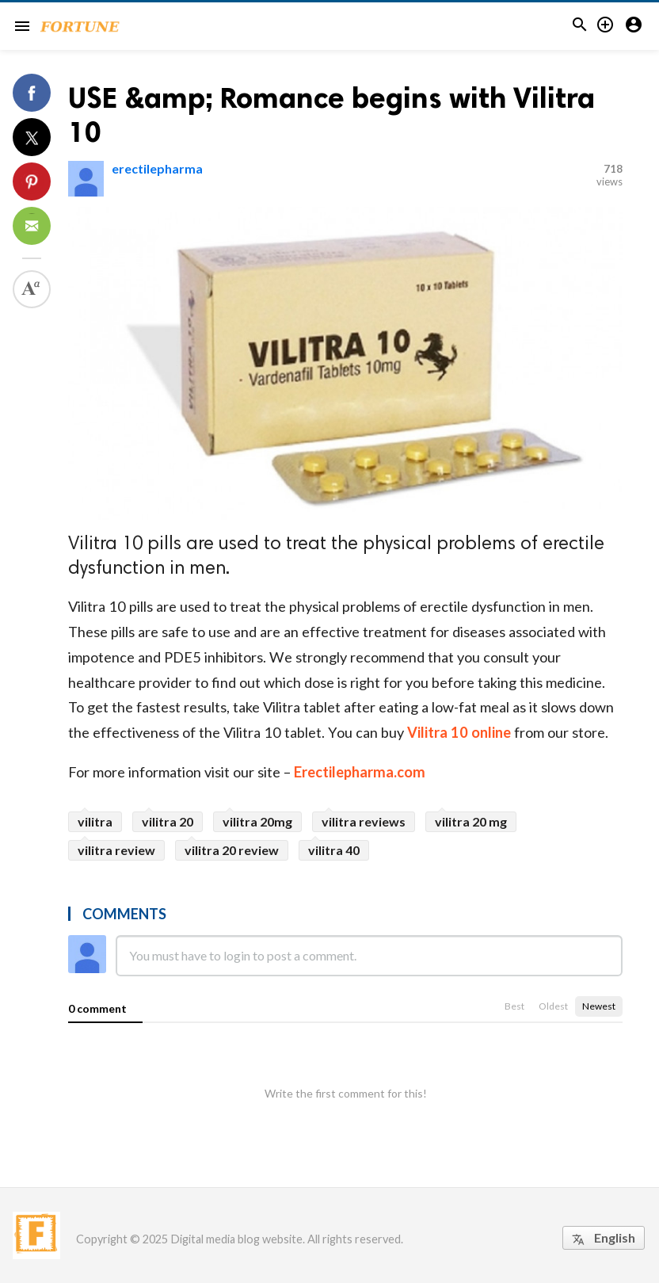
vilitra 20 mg (471, 821)
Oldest (553, 1006)
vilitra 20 (167, 821)
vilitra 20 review (232, 849)
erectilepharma (157, 168)
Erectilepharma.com (358, 772)
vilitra (95, 821)
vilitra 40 (334, 849)
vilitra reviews (364, 821)
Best (514, 1006)
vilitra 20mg (257, 821)
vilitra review (116, 849)
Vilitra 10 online (459, 732)
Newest (598, 1006)
